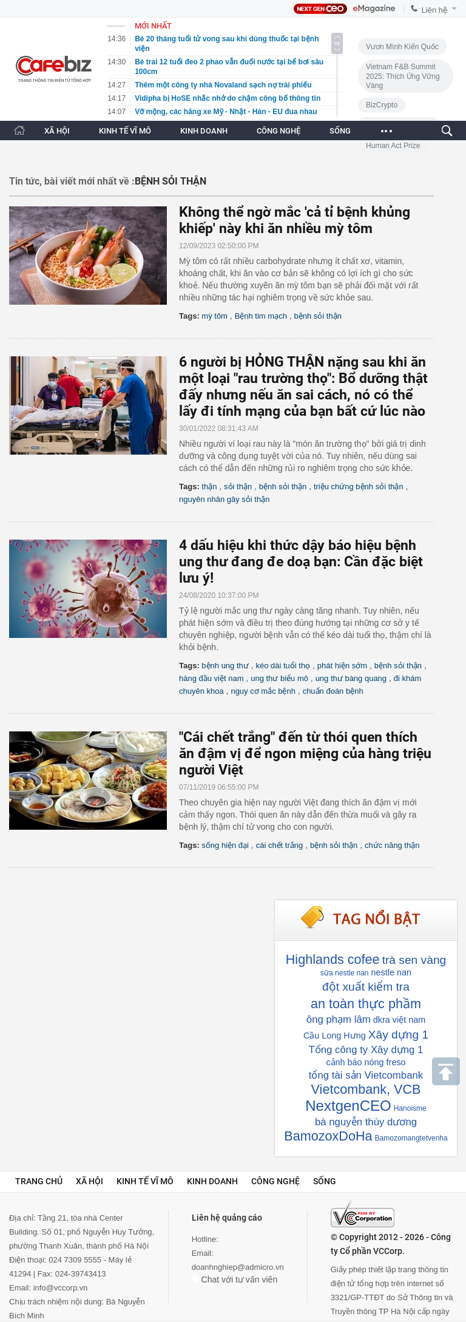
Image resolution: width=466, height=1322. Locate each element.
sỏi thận (238, 486)
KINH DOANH (204, 130)
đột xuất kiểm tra (366, 986)
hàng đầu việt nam (211, 678)
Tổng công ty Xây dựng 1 (366, 1050)
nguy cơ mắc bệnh (263, 691)
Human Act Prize (393, 145)
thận (209, 486)
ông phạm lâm (338, 1019)
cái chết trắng (279, 845)
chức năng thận (392, 845)
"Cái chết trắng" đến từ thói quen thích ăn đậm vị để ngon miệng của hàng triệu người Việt (305, 753)
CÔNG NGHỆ (278, 130)
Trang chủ (38, 1181)
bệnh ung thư (224, 665)
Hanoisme (410, 1108)
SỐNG (340, 130)
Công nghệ (275, 1181)
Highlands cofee (333, 959)
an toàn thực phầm (366, 1003)
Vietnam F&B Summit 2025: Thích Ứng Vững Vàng (403, 76)
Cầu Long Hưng (334, 1035)
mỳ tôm (214, 315)
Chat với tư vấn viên (235, 1279)
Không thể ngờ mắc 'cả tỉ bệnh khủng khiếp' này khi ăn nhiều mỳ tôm (294, 220)
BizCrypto (381, 105)
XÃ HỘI (57, 130)
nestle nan (391, 972)
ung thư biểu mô (279, 678)
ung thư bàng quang (351, 678)
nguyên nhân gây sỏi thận (224, 499)
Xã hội (89, 1181)
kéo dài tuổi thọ (282, 665)
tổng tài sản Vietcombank (366, 1075)
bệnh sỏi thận (318, 315)
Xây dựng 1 (398, 1034)
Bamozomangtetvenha (411, 1138)
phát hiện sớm (342, 665)
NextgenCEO (348, 1105)
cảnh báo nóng (354, 1062)
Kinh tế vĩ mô (145, 1181)
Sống (324, 1181)
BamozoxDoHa (328, 1136)
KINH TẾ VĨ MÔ (125, 130)
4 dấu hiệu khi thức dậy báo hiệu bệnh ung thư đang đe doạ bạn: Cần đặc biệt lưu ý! (301, 561)
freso (396, 1062)
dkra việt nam (399, 1020)
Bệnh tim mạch (261, 315)
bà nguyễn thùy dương (366, 1122)
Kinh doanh (212, 1181)
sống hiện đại (225, 845)
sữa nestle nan (344, 973)
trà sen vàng (414, 960)
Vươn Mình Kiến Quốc (402, 46)
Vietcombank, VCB (366, 1089)
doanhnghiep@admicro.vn (238, 1267)
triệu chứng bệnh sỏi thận (359, 486)
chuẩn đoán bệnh (333, 691)
